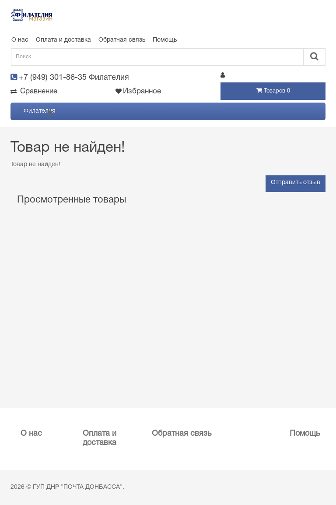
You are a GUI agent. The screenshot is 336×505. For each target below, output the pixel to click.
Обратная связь (121, 40)
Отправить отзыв (295, 182)
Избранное (138, 91)
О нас (19, 40)
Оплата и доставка (63, 40)
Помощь (165, 40)
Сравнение (33, 91)
